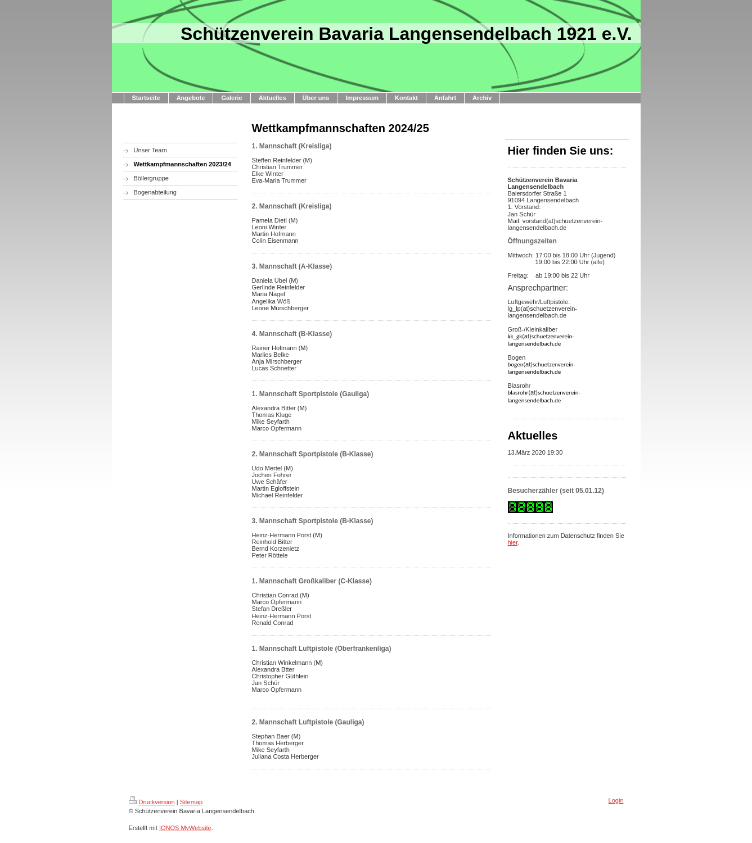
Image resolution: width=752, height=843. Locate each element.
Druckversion (152, 802)
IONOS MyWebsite (185, 827)
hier (513, 542)
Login (616, 800)
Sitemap (191, 802)
